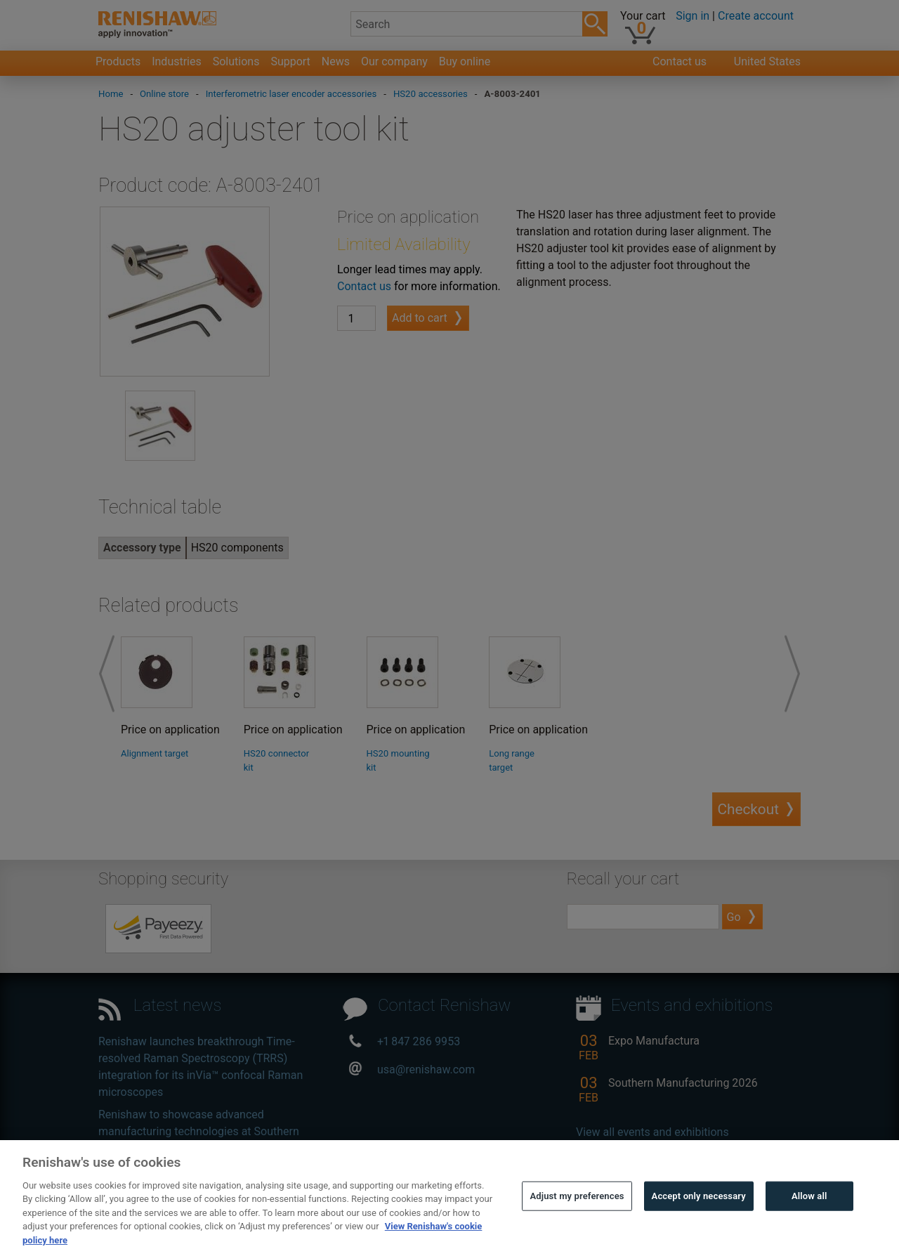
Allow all (809, 1213)
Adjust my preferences (577, 1213)
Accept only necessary (699, 1213)
